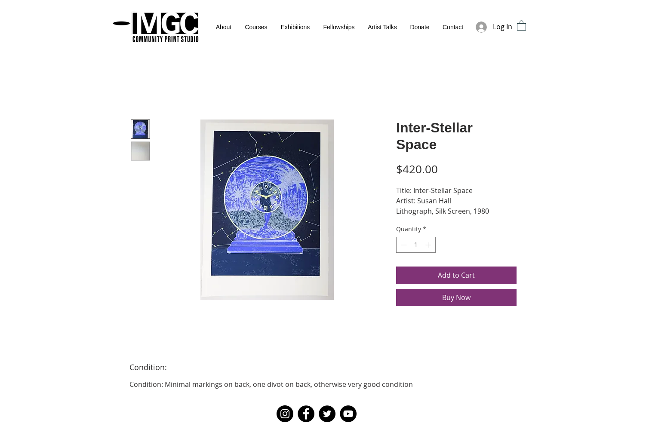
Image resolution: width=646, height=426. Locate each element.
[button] (521, 25)
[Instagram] (285, 413)
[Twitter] (327, 413)
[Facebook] (306, 413)
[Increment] (429, 244)
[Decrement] (402, 244)
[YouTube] (348, 413)
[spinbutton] (416, 244)
